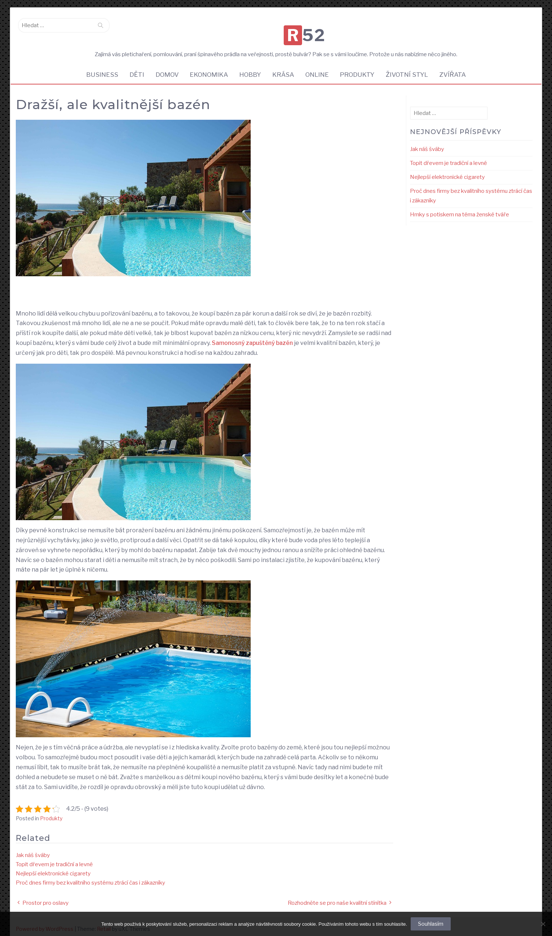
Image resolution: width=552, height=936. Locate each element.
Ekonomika (208, 68)
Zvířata (456, 68)
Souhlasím (430, 924)
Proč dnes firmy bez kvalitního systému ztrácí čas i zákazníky (90, 876)
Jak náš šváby (33, 849)
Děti (134, 68)
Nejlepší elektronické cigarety (53, 867)
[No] (542, 924)
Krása (283, 68)
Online (318, 68)
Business (99, 68)
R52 (277, 27)
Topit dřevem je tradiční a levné (54, 858)
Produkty (359, 68)
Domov (165, 68)
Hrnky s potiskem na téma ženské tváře (459, 208)
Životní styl (410, 68)
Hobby (250, 68)
